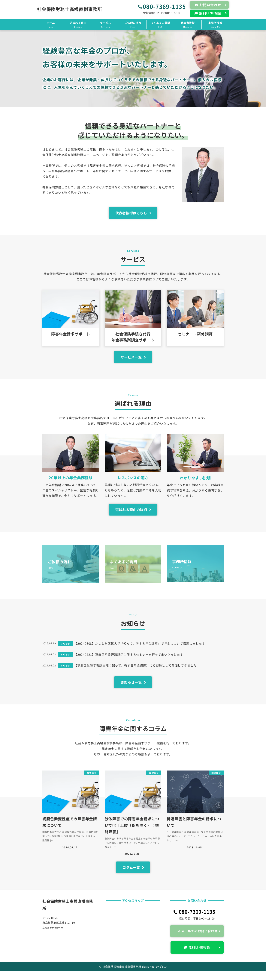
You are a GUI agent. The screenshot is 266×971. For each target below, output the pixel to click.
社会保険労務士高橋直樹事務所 (69, 9)
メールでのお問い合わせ (199, 931)
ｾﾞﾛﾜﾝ (163, 966)
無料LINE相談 (199, 947)
